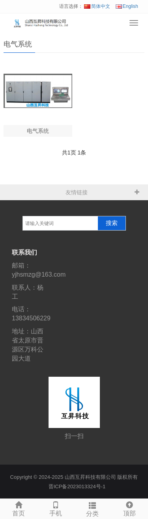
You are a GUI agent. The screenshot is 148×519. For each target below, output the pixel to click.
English (127, 6)
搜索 (112, 223)
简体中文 (97, 6)
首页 (18, 508)
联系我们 (24, 252)
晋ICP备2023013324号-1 (77, 486)
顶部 (129, 508)
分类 (93, 508)
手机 (55, 508)
